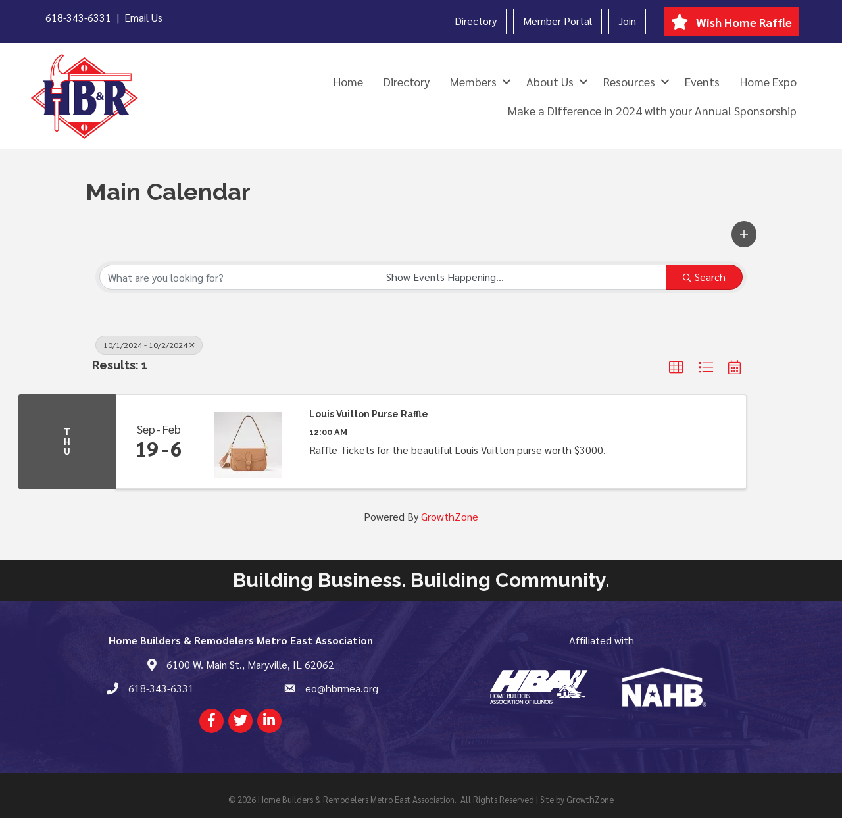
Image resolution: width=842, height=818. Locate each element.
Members (473, 81)
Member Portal (557, 21)
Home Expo (768, 81)
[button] (743, 234)
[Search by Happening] (522, 277)
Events (702, 81)
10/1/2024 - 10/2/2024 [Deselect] (149, 345)
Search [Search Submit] (704, 277)
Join (627, 21)
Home (348, 81)
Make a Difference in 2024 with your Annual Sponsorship (652, 110)
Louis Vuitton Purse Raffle (368, 414)
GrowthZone (449, 516)
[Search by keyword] (238, 277)
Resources (629, 81)
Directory (476, 21)
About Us (550, 81)
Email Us (143, 17)
